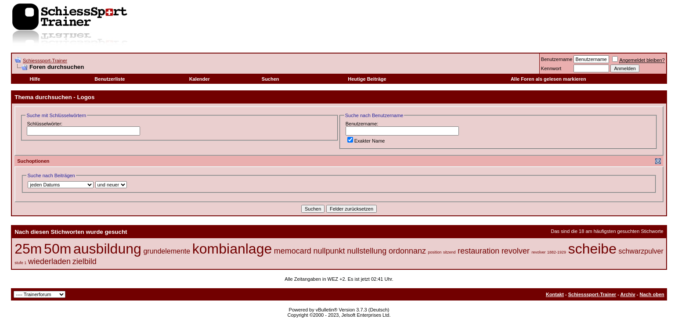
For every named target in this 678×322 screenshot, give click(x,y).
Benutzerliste (109, 79)
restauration (478, 251)
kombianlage (232, 249)
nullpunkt (329, 251)
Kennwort (551, 68)
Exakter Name (366, 140)
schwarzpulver (641, 251)
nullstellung (366, 251)
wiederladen (49, 261)
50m (57, 249)
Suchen (270, 79)
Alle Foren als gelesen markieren (548, 79)
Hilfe (35, 79)
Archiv (627, 294)
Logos (85, 97)
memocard (292, 251)
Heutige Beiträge (367, 79)
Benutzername (557, 59)
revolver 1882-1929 (549, 252)
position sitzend (442, 252)
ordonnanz (407, 251)
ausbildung (107, 249)
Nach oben (652, 294)
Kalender (199, 79)
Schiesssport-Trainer (45, 60)
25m (28, 249)
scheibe (592, 249)
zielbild (84, 261)
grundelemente (166, 251)
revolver (515, 251)
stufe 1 (20, 263)
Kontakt (555, 294)
